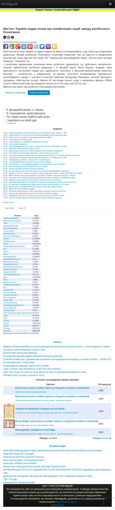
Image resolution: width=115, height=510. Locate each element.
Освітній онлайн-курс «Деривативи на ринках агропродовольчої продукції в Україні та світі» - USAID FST (57, 359)
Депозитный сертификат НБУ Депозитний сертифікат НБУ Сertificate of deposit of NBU (47, 476)
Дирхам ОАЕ (8, 290)
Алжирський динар (10, 218)
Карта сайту (57, 505)
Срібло (6, 326)
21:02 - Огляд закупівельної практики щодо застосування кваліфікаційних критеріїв (36, 171)
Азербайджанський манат (13, 305)
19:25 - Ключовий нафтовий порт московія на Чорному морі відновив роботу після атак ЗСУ (39, 182)
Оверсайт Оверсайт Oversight (18, 453)
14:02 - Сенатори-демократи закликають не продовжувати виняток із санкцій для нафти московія (41, 155)
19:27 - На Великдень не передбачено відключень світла (25, 142)
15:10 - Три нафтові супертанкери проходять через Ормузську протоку (31, 153)
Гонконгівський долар (11, 236)
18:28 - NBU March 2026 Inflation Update (18, 189)
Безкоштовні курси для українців (20, 353)
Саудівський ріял (10, 272)
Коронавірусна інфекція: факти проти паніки (26, 365)
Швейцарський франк (11, 285)
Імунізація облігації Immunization (20, 463)
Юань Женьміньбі (10, 228)
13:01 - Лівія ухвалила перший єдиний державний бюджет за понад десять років (35, 157)
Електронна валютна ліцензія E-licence (23, 457)
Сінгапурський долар (11, 274)
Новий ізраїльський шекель (14, 246)
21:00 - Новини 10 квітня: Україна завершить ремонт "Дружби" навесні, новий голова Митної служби (42, 173)
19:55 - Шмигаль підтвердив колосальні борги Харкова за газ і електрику (31, 180)
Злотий (6, 320)
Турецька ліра (8, 310)
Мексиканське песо (11, 262)
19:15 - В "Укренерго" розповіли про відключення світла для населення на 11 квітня (36, 184)
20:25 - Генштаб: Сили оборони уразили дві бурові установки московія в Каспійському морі (39, 178)
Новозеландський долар (13, 267)
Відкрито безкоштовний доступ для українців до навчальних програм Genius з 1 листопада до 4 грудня (56, 346)
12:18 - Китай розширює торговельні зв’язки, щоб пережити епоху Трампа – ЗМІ (34, 133)
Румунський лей (9, 308)
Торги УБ (22, 208)
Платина (6, 328)
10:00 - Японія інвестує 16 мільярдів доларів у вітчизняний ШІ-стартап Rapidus (34, 164)
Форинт (6, 239)
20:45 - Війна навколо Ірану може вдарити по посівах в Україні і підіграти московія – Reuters (39, 175)
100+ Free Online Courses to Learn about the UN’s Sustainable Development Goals (44, 372)
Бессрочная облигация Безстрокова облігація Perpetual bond (34, 466)
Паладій (6, 331)
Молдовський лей (10, 264)
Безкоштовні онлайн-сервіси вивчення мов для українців (32, 356)
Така (5, 223)
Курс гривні (9, 208)
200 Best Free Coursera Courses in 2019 (23, 375)
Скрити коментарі (39, 92)
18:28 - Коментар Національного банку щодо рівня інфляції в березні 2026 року (34, 191)
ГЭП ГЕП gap (10, 479)
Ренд (5, 280)
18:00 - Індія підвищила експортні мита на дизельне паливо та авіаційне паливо (34, 146)
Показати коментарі (15, 92)
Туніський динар (9, 292)
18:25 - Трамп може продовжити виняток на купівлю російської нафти (30, 193)
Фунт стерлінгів (9, 297)
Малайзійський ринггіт (12, 259)
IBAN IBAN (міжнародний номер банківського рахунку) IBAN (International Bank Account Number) (52, 450)
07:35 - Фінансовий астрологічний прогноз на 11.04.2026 (25, 166)
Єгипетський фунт (10, 295)
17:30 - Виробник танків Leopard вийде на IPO (21, 148)
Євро (5, 315)
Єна (4, 249)
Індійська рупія (9, 241)
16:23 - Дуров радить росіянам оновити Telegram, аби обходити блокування (33, 151)
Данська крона (9, 233)
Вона (5, 254)
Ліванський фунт (9, 256)
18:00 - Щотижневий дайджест (15, 144)
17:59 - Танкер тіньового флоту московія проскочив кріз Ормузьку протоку (32, 198)
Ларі (5, 318)
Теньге (6, 251)
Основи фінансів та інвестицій (18, 362)
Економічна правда (27, 42)
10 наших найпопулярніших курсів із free (24, 349)
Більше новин (8, 202)
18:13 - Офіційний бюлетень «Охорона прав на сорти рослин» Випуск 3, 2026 (33, 196)
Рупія (5, 244)
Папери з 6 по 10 (102, 438)
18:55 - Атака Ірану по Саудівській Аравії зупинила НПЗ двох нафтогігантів (32, 187)
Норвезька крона (10, 269)
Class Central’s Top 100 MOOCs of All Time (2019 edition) (32, 369)
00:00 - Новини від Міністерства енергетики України (23, 169)
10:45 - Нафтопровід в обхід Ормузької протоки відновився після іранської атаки (35, 135)
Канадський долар (10, 226)
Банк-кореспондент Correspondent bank (23, 460)
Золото (6, 323)
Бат (4, 287)
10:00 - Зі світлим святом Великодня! (17, 140)
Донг (5, 277)
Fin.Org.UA (10, 4)
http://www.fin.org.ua (66, 502)
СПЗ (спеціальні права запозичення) (17, 313)
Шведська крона (9, 282)
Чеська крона (8, 231)
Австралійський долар (12, 221)
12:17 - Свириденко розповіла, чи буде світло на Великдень (26, 160)
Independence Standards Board (19, 482)
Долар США (8, 300)
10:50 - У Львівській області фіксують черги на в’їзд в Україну (27, 162)
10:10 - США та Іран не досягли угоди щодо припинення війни (27, 137)
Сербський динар (10, 303)
